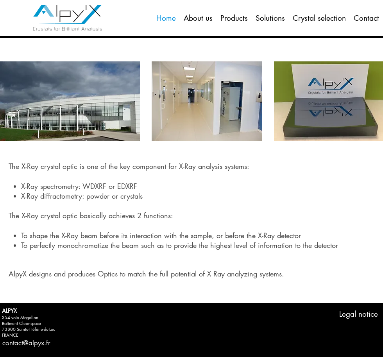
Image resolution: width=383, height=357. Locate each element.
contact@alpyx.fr (26, 343)
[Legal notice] (358, 314)
